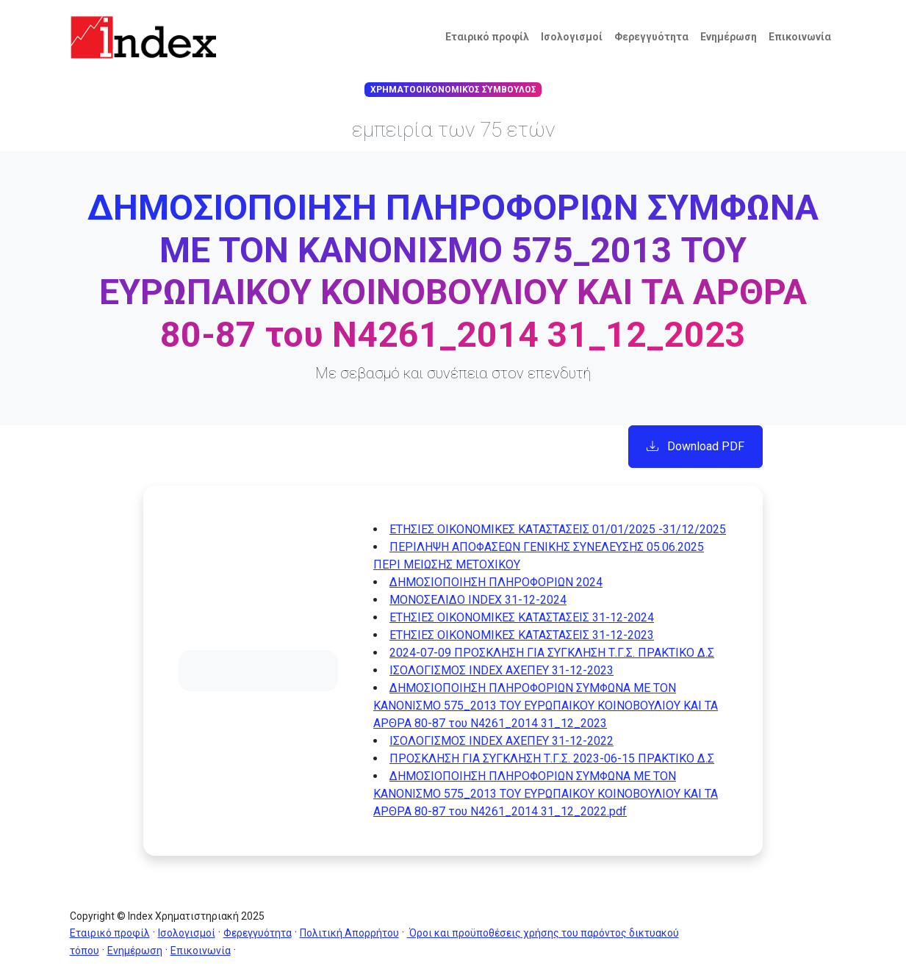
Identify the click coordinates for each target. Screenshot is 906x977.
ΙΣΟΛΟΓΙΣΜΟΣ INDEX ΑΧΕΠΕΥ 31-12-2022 (501, 741)
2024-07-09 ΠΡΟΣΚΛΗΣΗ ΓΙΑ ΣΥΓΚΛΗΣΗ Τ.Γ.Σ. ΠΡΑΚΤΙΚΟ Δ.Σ (551, 653)
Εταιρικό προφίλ (487, 37)
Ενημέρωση (728, 37)
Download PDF (695, 446)
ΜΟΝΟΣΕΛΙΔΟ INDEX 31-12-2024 (478, 600)
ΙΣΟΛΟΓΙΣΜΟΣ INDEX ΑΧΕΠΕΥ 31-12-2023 (501, 670)
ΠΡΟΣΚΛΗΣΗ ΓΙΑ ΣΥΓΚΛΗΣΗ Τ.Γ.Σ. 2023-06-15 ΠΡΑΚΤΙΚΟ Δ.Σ (551, 758)
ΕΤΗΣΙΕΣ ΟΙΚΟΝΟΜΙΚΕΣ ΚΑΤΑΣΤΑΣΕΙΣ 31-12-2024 (521, 617)
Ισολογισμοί (572, 37)
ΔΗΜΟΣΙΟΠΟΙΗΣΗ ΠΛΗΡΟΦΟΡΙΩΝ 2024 (496, 582)
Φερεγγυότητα (651, 37)
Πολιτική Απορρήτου (349, 933)
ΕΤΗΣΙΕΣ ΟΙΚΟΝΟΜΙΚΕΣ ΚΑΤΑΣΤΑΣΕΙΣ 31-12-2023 (521, 635)
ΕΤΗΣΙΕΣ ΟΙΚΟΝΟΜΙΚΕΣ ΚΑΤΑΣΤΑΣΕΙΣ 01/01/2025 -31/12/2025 (557, 529)
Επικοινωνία (800, 37)
